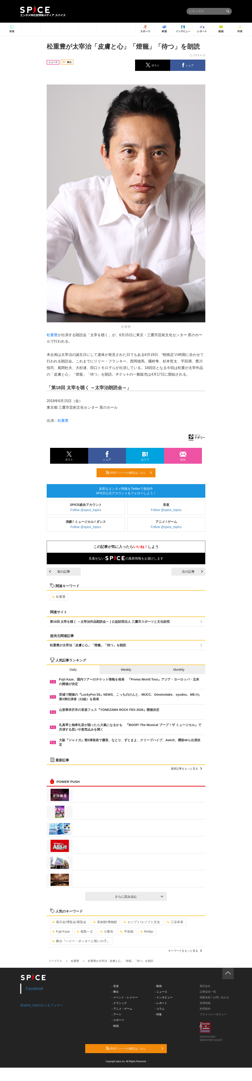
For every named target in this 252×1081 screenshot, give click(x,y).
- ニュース (161, 991)
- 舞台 (115, 991)
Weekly (126, 669)
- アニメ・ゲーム (122, 1008)
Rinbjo (146, 931)
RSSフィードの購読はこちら (129, 472)
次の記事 (192, 571)
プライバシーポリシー (213, 1014)
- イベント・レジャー (125, 997)
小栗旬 (106, 931)
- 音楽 (115, 986)
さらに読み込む (139, 896)
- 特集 (158, 1014)
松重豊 (52, 335)
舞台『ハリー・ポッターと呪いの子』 (81, 941)
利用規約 (205, 1008)
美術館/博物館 (105, 922)
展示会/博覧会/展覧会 (69, 922)
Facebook (34, 988)
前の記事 (59, 571)
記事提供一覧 (208, 991)
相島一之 (85, 931)
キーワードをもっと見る (185, 950)
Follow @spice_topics (85, 510)
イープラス (55, 961)
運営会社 (205, 986)
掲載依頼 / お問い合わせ (214, 997)
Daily (73, 669)
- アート (116, 1014)
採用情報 (205, 1003)
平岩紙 (126, 931)
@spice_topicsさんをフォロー (41, 1005)
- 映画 (115, 1026)
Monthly (178, 669)
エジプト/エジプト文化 (142, 922)
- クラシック (119, 1003)
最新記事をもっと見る (186, 768)
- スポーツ (118, 1020)
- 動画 (158, 986)
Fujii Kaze (61, 931)
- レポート (161, 1003)
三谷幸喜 (175, 922)
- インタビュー (164, 997)
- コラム (160, 1008)
